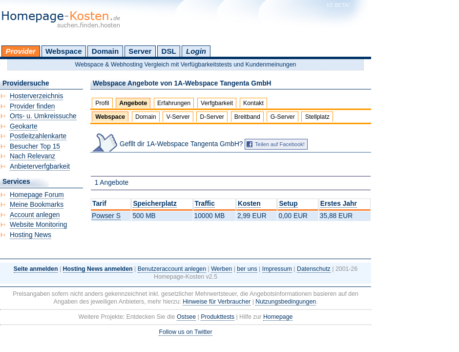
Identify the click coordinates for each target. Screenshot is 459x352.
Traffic (205, 203)
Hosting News (30, 235)
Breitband (247, 116)
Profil (102, 103)
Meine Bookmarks (36, 204)
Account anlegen (35, 215)
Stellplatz (317, 116)
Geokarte (24, 126)
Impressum (277, 268)
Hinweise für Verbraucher (216, 301)
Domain (105, 51)
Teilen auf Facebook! (280, 144)
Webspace (63, 51)
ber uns (247, 268)
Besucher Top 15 (35, 146)
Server (139, 51)
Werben (221, 268)
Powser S (106, 216)
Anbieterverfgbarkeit (40, 166)
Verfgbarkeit (217, 103)
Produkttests (217, 316)
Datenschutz (314, 268)
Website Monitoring (38, 224)
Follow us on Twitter (185, 332)
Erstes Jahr (338, 203)
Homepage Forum (37, 194)
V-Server (178, 116)
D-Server (212, 116)
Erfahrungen (173, 103)
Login (196, 51)
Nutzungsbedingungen (285, 301)
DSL (169, 51)
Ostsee (186, 316)
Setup (288, 203)
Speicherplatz (154, 203)
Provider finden (32, 106)
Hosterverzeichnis (36, 96)
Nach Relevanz (32, 156)
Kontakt (253, 103)
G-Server (283, 116)
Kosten (249, 203)
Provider (21, 51)
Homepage (278, 316)
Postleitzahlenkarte (38, 136)
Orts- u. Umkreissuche (43, 116)
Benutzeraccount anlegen (172, 268)
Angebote (133, 103)
